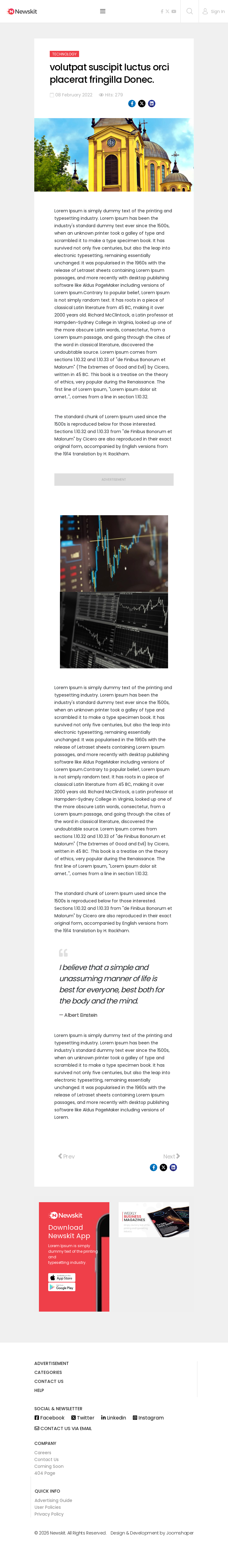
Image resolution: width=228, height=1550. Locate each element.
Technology (64, 54)
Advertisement (51, 1363)
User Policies (48, 1507)
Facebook (50, 1418)
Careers (42, 1453)
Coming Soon (49, 1466)
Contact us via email (63, 1428)
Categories (48, 1372)
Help (39, 1390)
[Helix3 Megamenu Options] (102, 11)
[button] (213, 11)
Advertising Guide (53, 1500)
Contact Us (46, 1459)
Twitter (83, 1418)
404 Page (44, 1473)
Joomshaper (180, 1533)
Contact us (48, 1381)
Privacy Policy (49, 1514)
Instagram (148, 1418)
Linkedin (113, 1418)
